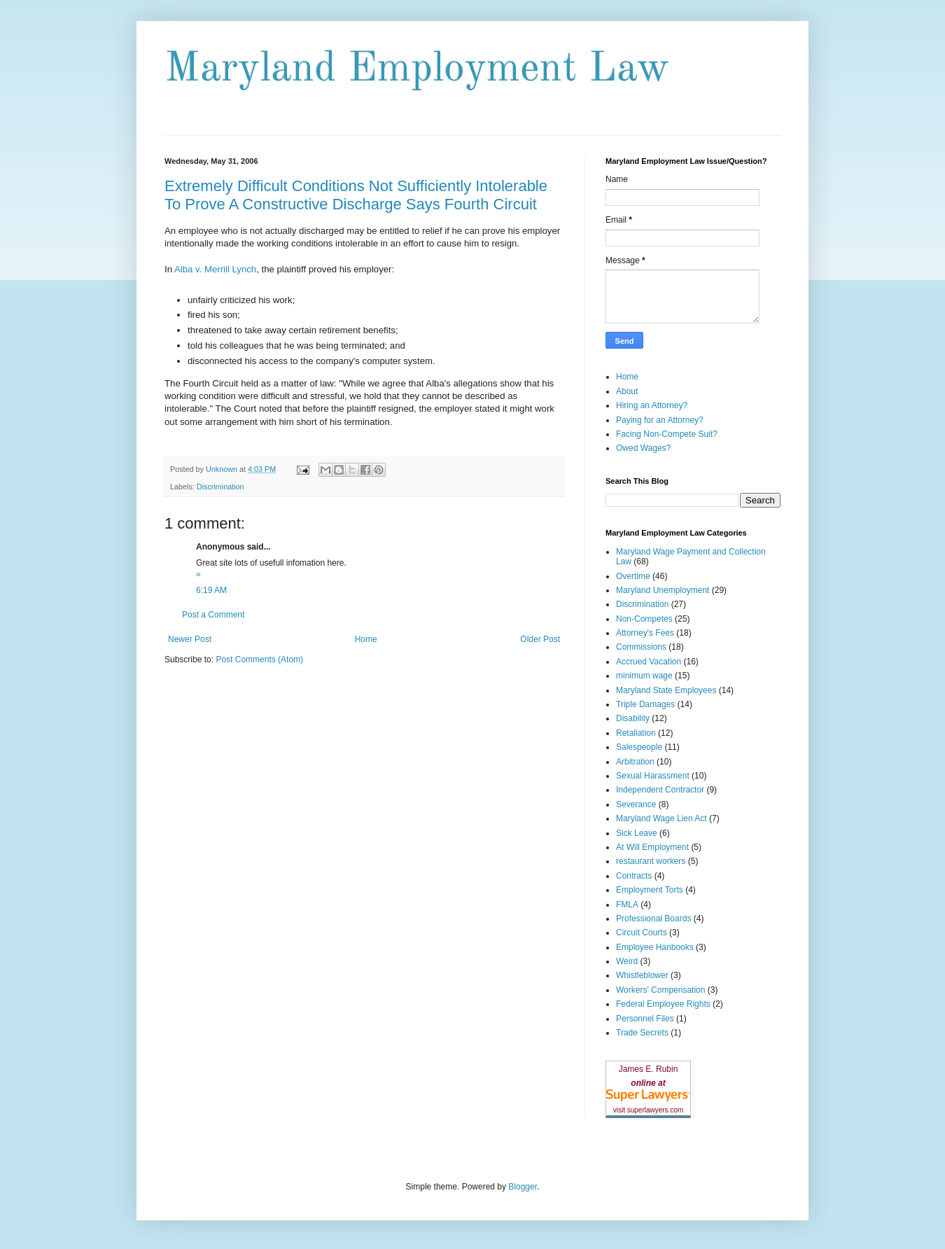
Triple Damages (645, 704)
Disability (633, 718)
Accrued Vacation (648, 662)
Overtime (633, 576)
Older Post (540, 639)
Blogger (522, 1187)
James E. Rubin (648, 1069)
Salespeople (639, 747)
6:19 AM (211, 590)
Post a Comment (213, 615)
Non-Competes (644, 619)
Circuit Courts (641, 932)
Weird (627, 961)
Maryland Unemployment (662, 590)
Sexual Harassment (653, 776)
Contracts (634, 876)
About (627, 391)
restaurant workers (650, 861)
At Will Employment (652, 847)
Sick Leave (636, 833)
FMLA (627, 904)
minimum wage (644, 676)
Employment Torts (649, 890)
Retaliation (636, 733)
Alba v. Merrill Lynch (215, 269)
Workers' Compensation (660, 990)
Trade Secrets (642, 1033)
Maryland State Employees (666, 690)
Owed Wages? (643, 448)
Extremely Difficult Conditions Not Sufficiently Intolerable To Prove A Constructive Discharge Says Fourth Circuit (355, 195)
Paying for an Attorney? (660, 420)
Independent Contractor (660, 790)
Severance (636, 804)
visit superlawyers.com (648, 1110)
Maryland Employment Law (416, 69)
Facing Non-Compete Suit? (667, 434)
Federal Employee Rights (663, 1004)
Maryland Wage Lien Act (661, 818)
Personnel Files (645, 1019)
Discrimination (220, 486)
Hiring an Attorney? (651, 405)
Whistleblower (642, 975)
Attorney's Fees (645, 633)
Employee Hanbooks (655, 947)
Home (366, 639)
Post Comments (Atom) (259, 659)
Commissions (641, 647)
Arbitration (635, 762)
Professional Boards (653, 918)
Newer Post (189, 639)
